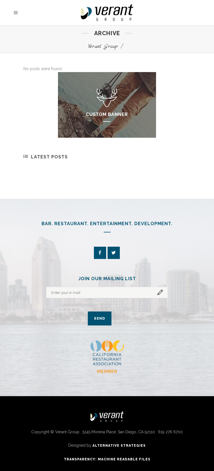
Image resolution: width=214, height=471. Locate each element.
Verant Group (103, 46)
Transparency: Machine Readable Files (107, 459)
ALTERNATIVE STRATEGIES (119, 446)
